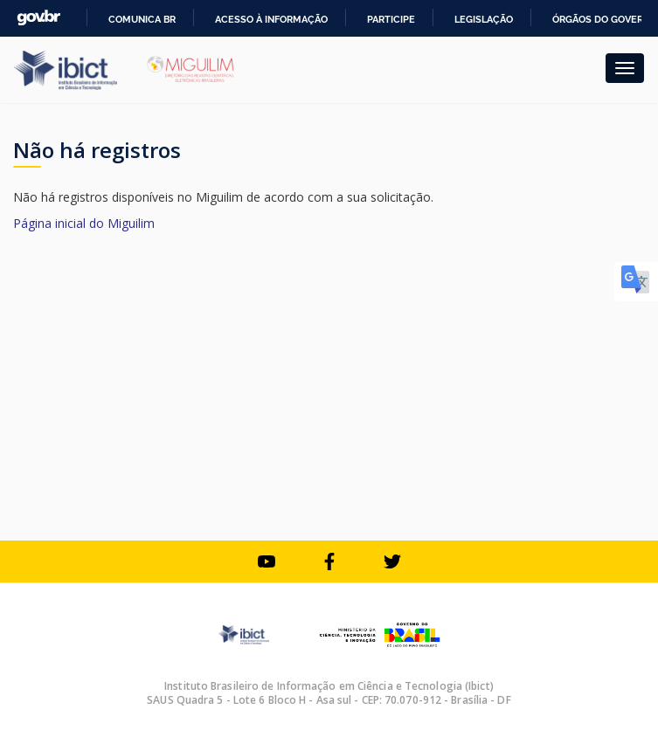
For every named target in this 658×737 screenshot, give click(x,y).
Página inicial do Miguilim (84, 223)
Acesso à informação (271, 19)
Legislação (483, 19)
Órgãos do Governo (604, 19)
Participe (391, 19)
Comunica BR (142, 19)
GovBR (38, 18)
